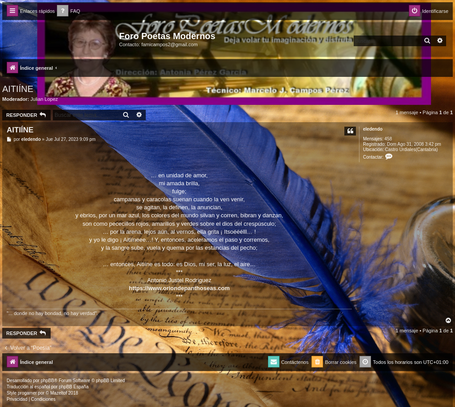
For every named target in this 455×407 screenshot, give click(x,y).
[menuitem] (68, 11)
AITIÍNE (17, 89)
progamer (27, 393)
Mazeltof (58, 393)
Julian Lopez (44, 99)
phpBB (47, 380)
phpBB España (73, 386)
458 (388, 138)
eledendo (373, 129)
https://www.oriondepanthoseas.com (179, 288)
